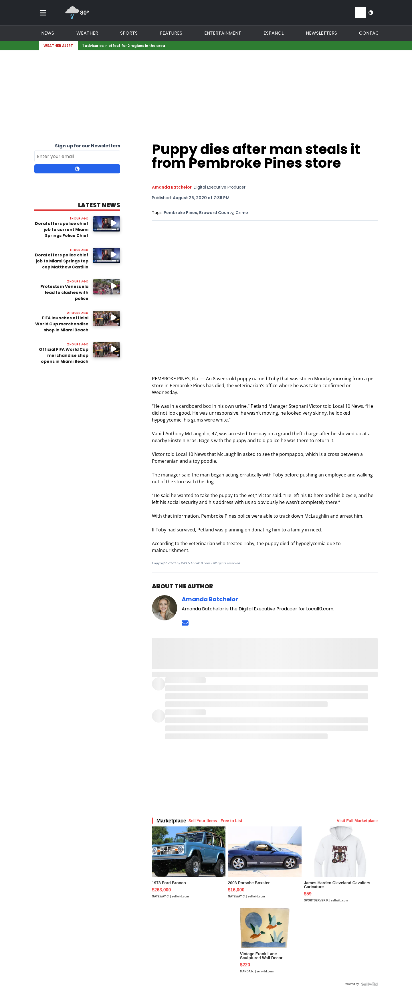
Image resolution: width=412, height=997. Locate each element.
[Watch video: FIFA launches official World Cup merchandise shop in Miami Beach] (106, 318)
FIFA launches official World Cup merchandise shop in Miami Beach (61, 324)
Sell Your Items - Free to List (215, 821)
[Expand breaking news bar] (376, 46)
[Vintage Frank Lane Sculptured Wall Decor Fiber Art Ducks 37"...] (265, 943)
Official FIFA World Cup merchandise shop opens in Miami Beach (63, 355)
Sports (129, 33)
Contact (370, 33)
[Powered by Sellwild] (369, 984)
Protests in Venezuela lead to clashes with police (64, 292)
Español (274, 33)
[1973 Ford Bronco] (189, 867)
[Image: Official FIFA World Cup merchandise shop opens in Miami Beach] (106, 349)
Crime (241, 212)
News (47, 33)
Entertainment (222, 33)
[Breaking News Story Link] (224, 45)
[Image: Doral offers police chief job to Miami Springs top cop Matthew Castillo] (106, 255)
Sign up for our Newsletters (87, 146)
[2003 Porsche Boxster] (265, 867)
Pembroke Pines (180, 212)
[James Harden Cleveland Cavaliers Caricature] (341, 867)
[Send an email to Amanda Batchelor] (185, 622)
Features (171, 33)
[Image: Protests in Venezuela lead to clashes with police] (106, 286)
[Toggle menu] (43, 12)
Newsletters (321, 33)
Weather (87, 33)
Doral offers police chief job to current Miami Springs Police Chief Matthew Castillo (61, 232)
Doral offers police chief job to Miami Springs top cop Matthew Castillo (61, 261)
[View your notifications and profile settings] (360, 12)
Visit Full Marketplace (357, 821)
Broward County (216, 212)
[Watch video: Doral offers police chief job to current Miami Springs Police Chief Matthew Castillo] (106, 224)
